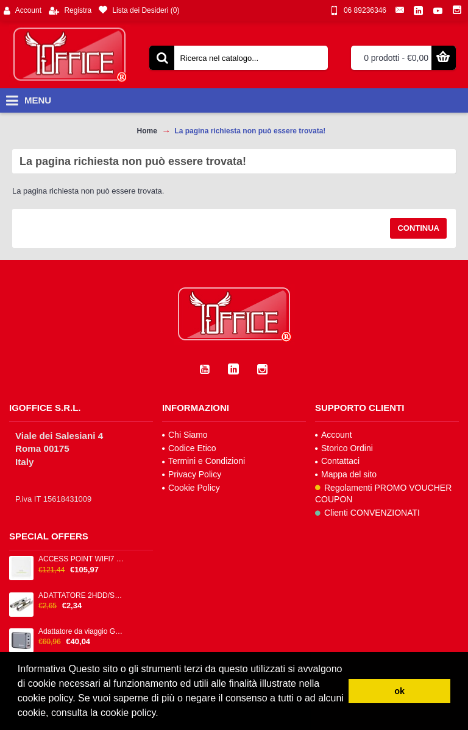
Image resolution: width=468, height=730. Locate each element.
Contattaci (337, 461)
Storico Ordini (344, 448)
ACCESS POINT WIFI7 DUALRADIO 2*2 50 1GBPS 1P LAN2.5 (81, 559)
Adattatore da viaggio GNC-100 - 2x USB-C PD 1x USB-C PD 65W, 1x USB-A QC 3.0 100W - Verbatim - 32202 (81, 632)
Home (147, 131)
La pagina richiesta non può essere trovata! (249, 131)
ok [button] (399, 691)
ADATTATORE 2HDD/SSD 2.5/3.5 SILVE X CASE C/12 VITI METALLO (81, 596)
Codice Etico (189, 448)
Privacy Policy (191, 474)
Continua (418, 228)
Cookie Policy (191, 488)
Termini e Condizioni (203, 461)
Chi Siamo (185, 435)
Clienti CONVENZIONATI (367, 513)
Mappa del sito (346, 474)
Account (333, 435)
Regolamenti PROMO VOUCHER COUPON (383, 494)
